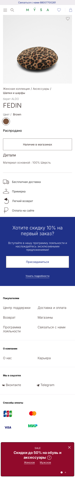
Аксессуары (41, 88)
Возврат (9, 317)
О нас (7, 358)
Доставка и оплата (52, 308)
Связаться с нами (51, 327)
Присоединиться (37, 261)
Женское (29, 462)
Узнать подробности (37, 275)
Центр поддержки (16, 308)
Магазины (45, 317)
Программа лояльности (12, 329)
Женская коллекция (16, 88)
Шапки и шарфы (14, 93)
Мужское (45, 462)
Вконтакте (13, 385)
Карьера (44, 358)
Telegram (47, 385)
